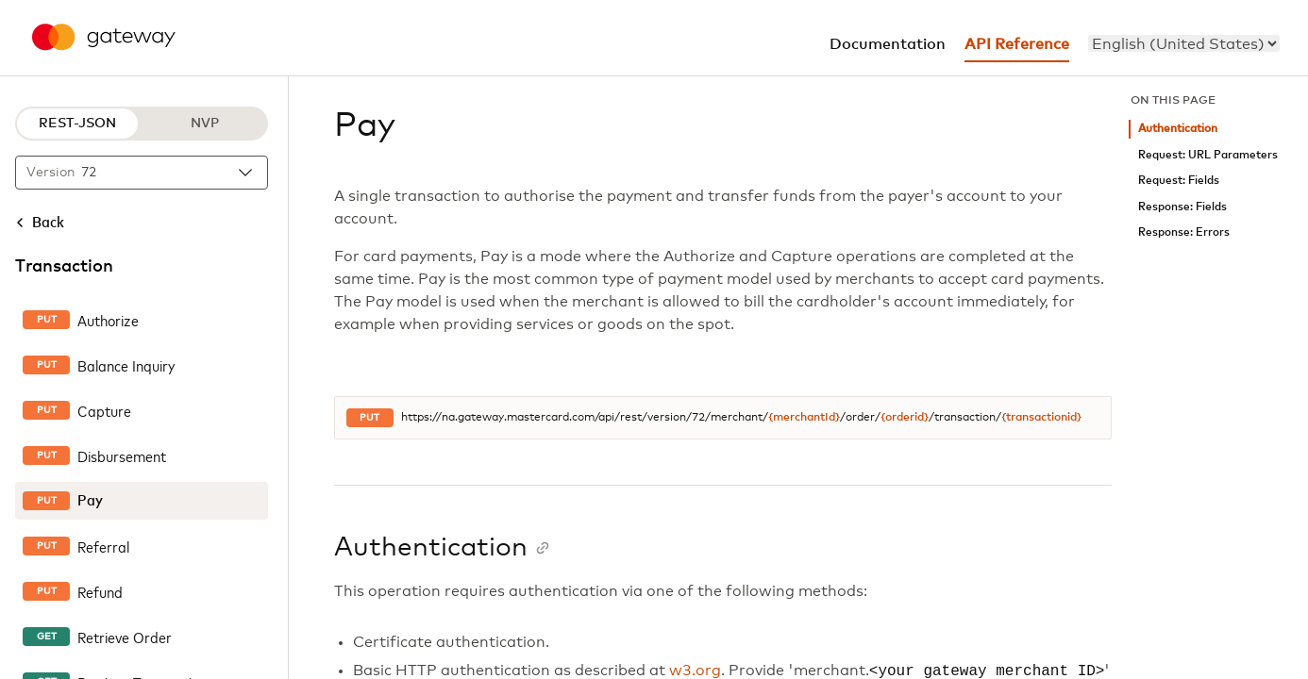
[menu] (1184, 43)
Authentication (1177, 129)
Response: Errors (1184, 232)
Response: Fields (1182, 207)
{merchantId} (804, 417)
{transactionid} (1041, 417)
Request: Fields (1178, 180)
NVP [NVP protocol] (205, 123)
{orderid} (904, 417)
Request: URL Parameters (1208, 155)
